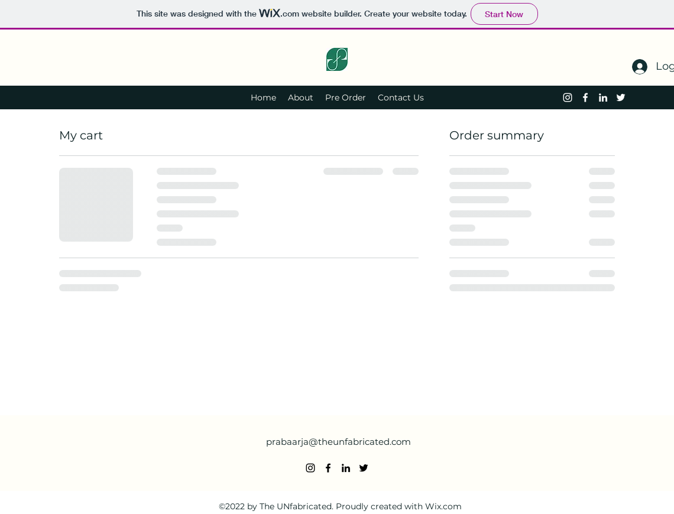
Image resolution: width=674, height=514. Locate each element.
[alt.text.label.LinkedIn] (603, 97)
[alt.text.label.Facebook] (585, 97)
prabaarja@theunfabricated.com (338, 441)
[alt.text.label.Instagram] (567, 97)
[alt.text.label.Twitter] (621, 97)
